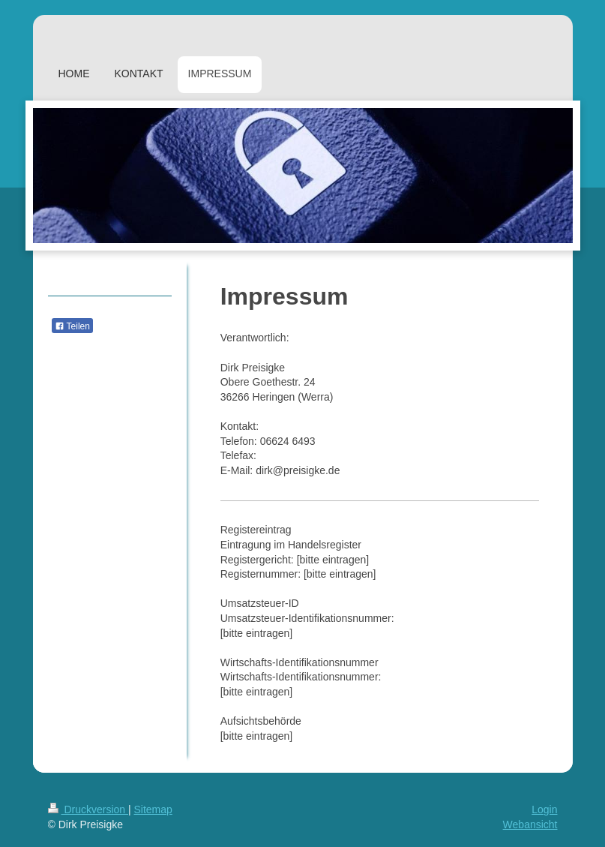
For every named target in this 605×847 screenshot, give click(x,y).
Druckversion (88, 809)
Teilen (72, 326)
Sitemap (153, 809)
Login (544, 809)
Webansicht (530, 824)
